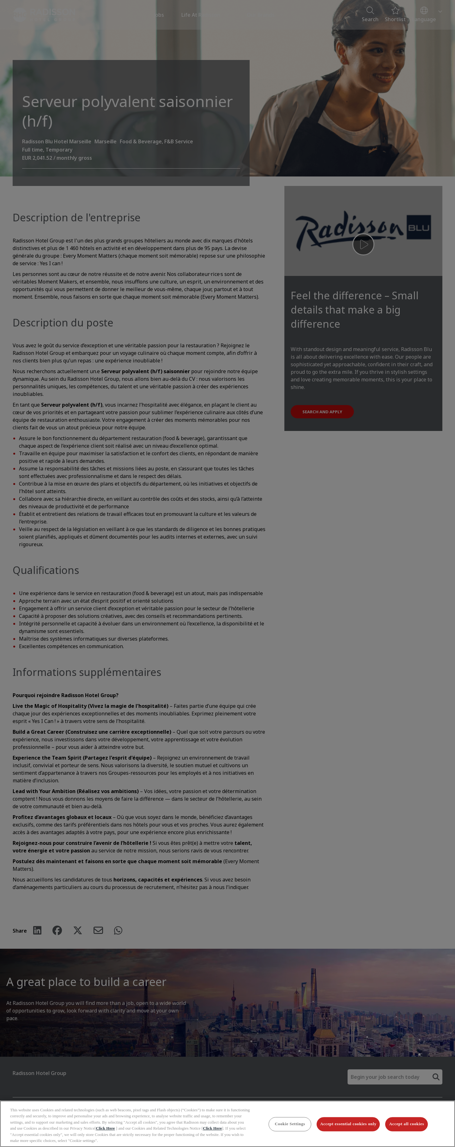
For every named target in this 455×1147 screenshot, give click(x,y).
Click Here (105, 1128)
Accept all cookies (406, 1124)
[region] (227, 1124)
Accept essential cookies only (348, 1124)
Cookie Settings (290, 1124)
